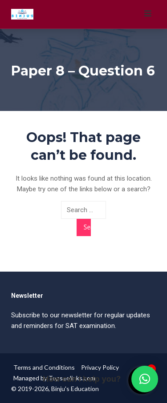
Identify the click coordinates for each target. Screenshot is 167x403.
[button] (144, 379)
